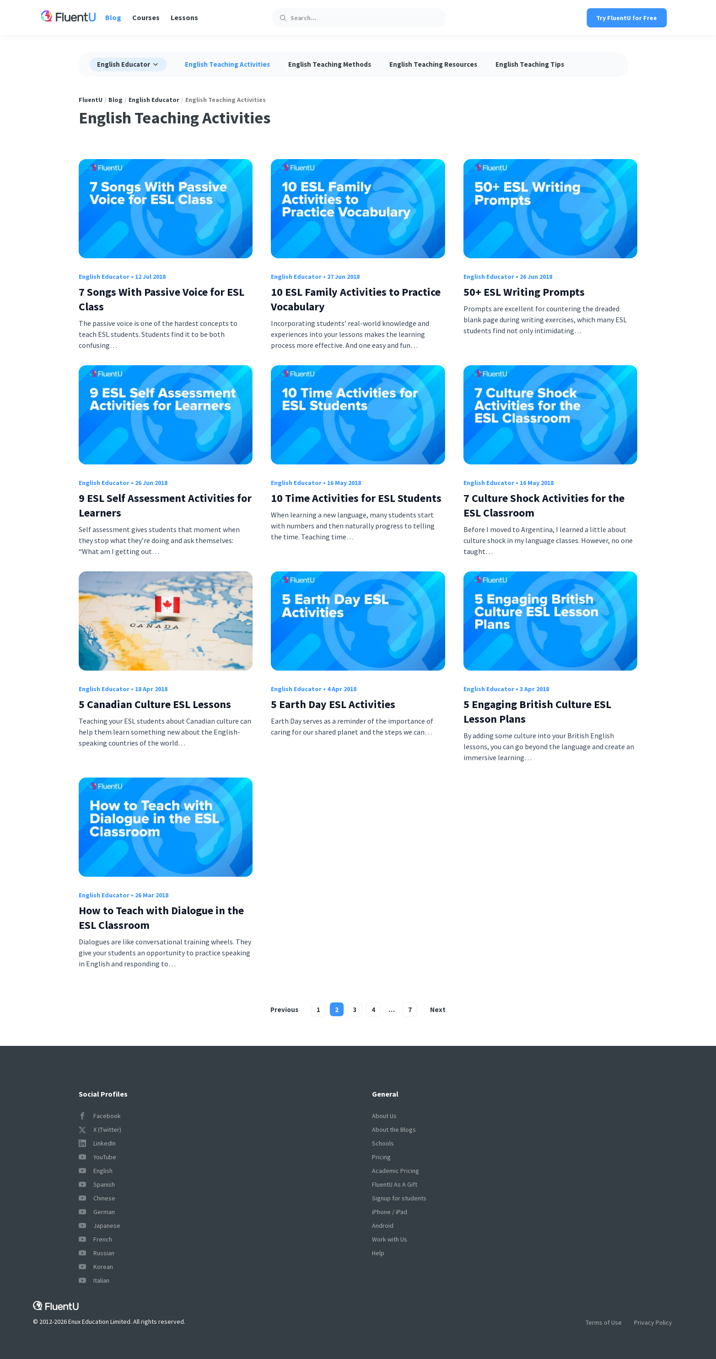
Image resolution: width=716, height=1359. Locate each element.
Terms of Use (604, 1322)
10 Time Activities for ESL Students (356, 498)
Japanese (99, 1225)
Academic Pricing (395, 1171)
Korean (96, 1267)
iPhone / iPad (389, 1212)
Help (378, 1253)
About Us (384, 1116)
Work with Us (389, 1239)
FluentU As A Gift (394, 1184)
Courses (146, 17)
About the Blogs (394, 1129)
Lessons (184, 17)
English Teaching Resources (433, 64)
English (96, 1171)
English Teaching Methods (329, 64)
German (97, 1212)
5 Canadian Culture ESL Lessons (155, 704)
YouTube (97, 1157)
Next (438, 1009)
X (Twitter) (100, 1129)
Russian (96, 1253)
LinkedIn (97, 1143)
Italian (94, 1280)
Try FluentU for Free (626, 18)
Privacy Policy (653, 1322)
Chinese (97, 1198)
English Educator (154, 100)
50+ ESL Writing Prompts (524, 292)
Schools (383, 1143)
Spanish (97, 1184)
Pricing (381, 1157)
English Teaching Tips (529, 64)
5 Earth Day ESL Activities (333, 704)
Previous (284, 1009)
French (95, 1239)
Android (382, 1225)
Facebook (100, 1116)
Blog (113, 17)
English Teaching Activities (227, 64)
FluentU (90, 100)
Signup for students (399, 1198)
